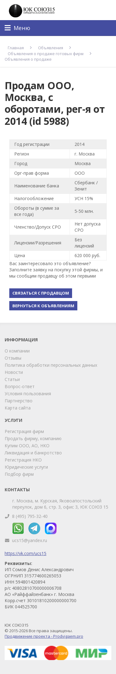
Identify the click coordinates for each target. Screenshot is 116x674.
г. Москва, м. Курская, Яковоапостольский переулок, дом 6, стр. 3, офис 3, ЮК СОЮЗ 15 (60, 504)
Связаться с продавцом (40, 293)
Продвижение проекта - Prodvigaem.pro (44, 636)
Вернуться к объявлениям (43, 306)
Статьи (12, 379)
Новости (14, 372)
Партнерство (18, 401)
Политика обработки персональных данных (51, 365)
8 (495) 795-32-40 (30, 516)
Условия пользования (28, 393)
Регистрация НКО (23, 460)
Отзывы (13, 358)
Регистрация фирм (24, 431)
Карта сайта (18, 408)
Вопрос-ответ (20, 386)
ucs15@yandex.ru (29, 540)
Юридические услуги (26, 467)
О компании (17, 351)
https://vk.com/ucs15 (25, 553)
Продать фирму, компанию (33, 438)
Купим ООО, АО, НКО (27, 446)
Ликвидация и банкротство (33, 453)
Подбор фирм (19, 474)
